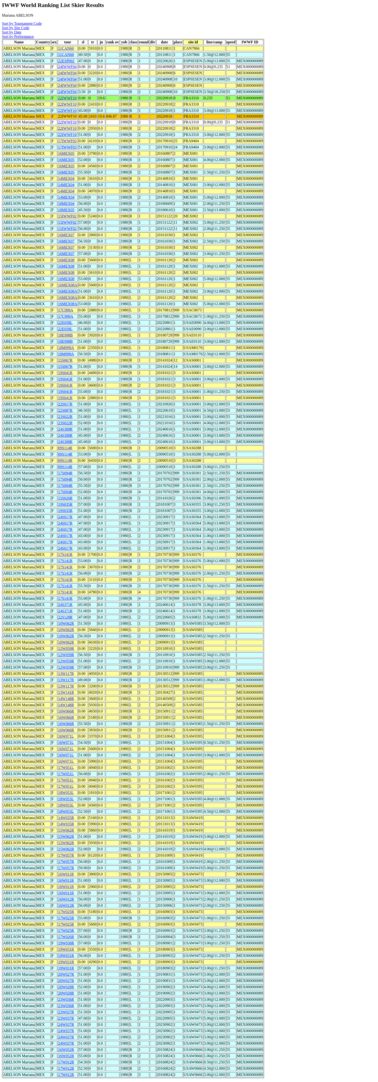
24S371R (65, 605)
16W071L (66, 736)
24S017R (65, 517)
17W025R (66, 912)
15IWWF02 (67, 216)
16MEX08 (66, 260)
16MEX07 (66, 235)
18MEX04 (66, 204)
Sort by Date (11, 32)
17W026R (66, 937)
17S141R (65, 554)
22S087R (65, 410)
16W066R (66, 711)
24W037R (66, 1024)
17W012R (66, 1062)
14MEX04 (66, 178)
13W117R (66, 674)
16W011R (66, 874)
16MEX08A (67, 285)
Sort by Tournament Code (22, 23)
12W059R (66, 648)
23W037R (66, 1012)
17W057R (66, 855)
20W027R (66, 974)
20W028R (66, 987)
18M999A (66, 348)
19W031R (66, 949)
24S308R (65, 429)
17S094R (65, 473)
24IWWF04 (67, 67)
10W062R (66, 623)
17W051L (66, 768)
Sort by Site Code (15, 28)
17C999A (65, 310)
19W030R (66, 943)
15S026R (65, 498)
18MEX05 (66, 210)
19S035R (65, 504)
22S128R (65, 617)
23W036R (66, 999)
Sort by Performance (18, 36)
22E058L (65, 323)
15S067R (65, 360)
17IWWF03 (67, 141)
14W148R (66, 699)
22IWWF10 (67, 98)
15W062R (66, 830)
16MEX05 (66, 153)
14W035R (66, 818)
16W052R (66, 1050)
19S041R (65, 373)
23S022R (65, 417)
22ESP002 (66, 61)
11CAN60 (66, 48)
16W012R (66, 899)
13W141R (66, 692)
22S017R (65, 404)
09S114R (65, 448)
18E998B (65, 335)
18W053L (66, 793)
